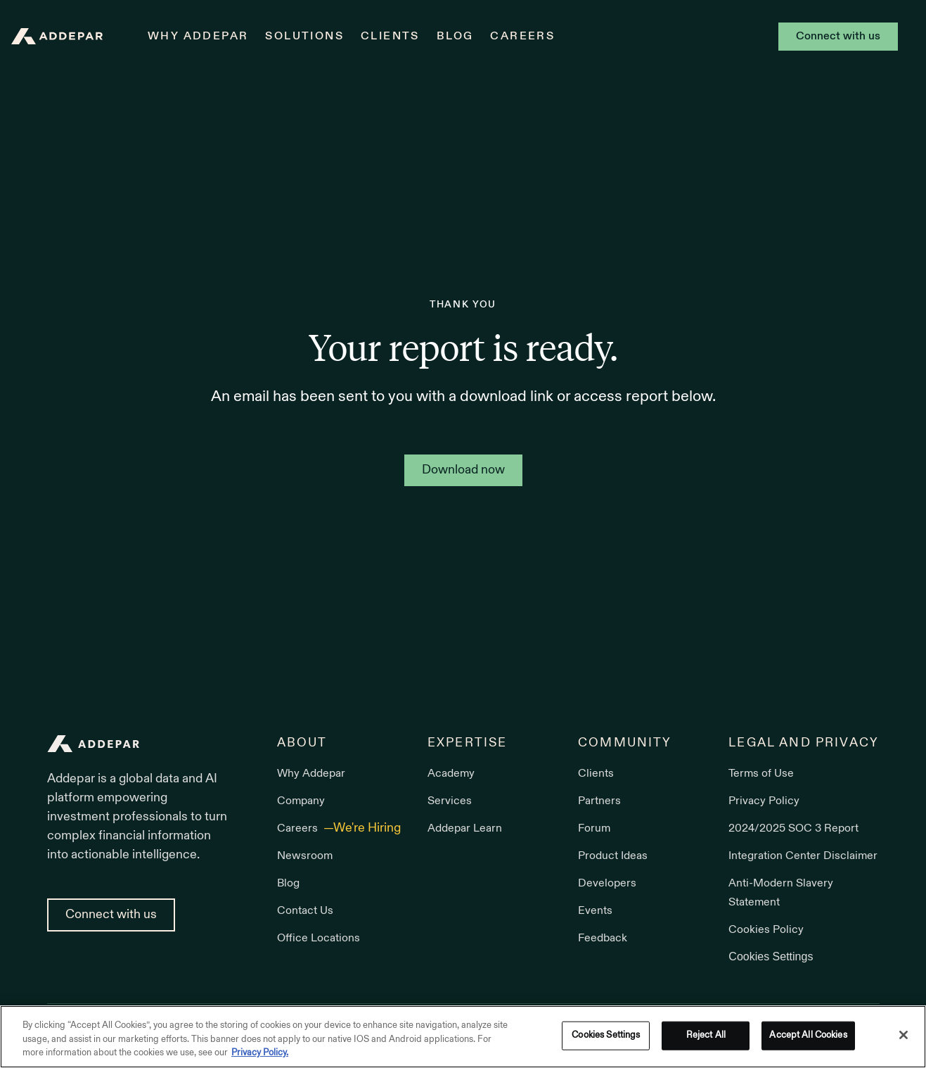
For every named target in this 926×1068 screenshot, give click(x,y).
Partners (599, 801)
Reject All (706, 1035)
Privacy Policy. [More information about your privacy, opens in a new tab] (259, 1053)
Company (301, 801)
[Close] (903, 1034)
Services (449, 801)
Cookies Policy (766, 930)
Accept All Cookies (808, 1035)
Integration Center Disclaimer (802, 856)
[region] (463, 1036)
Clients (390, 37)
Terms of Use (761, 774)
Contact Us (305, 911)
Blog (455, 37)
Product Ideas (613, 856)
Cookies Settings (770, 956)
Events (595, 911)
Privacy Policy (763, 801)
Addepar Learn (464, 829)
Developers (607, 884)
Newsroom (305, 856)
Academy (451, 774)
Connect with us (838, 37)
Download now (463, 470)
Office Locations (318, 938)
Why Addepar (198, 37)
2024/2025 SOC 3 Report (793, 829)
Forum (594, 829)
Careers (522, 37)
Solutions (304, 37)
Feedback (602, 938)
